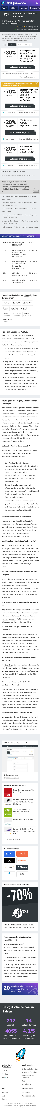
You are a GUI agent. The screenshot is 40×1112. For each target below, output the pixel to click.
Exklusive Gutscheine (30, 1069)
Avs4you (27, 315)
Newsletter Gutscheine (30, 1072)
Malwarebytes (7, 320)
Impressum (26, 1093)
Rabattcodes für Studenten (28, 1076)
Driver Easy (14, 309)
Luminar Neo (27, 303)
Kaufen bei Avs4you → (12, 775)
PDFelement (17, 315)
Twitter (4, 1071)
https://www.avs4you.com (11, 778)
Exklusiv (14, 8)
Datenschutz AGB (28, 1096)
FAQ (3, 1096)
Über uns (5, 1093)
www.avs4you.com (8, 619)
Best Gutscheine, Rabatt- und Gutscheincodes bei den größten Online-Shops (14, 3)
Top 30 (4, 8)
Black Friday (9, 665)
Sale (23, 1081)
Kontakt (4, 1099)
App (3, 1077)
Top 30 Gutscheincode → (13, 839)
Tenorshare (16, 303)
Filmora (5, 309)
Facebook (5, 1074)
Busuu (6, 303)
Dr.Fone (6, 315)
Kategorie (23, 8)
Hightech (15, 172)
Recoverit (24, 309)
